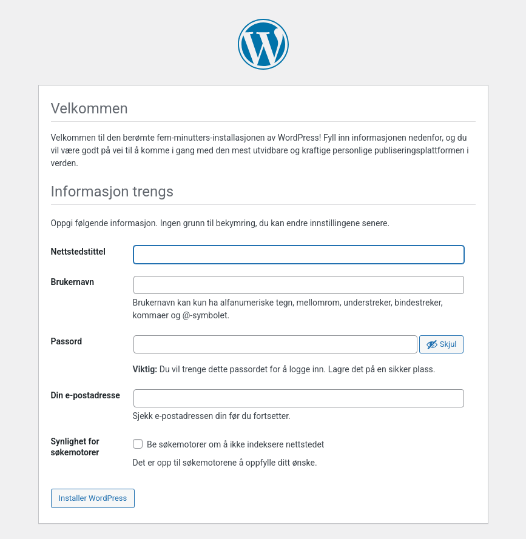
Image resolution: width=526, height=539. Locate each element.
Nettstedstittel (78, 251)
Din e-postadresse (85, 395)
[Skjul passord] (441, 344)
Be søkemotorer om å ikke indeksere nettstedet (229, 444)
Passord (67, 341)
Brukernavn (73, 282)
